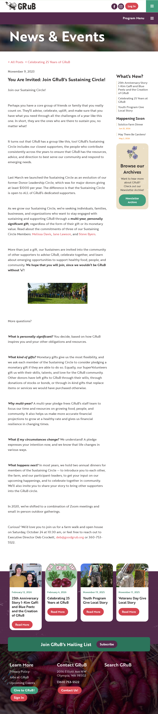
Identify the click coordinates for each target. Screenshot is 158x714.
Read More (22, 625)
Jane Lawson (62, 234)
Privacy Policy (20, 672)
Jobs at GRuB (19, 677)
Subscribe (107, 644)
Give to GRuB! (24, 690)
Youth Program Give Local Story (131, 108)
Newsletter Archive (132, 200)
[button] (152, 6)
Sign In (19, 697)
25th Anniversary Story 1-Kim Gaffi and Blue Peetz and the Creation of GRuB (133, 88)
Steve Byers (87, 234)
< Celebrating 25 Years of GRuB (47, 62)
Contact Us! (69, 690)
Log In (132, 6)
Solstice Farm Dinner (130, 124)
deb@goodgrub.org (70, 537)
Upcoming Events (22, 683)
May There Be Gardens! (132, 134)
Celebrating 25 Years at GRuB (133, 100)
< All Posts (15, 62)
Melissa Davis (41, 234)
